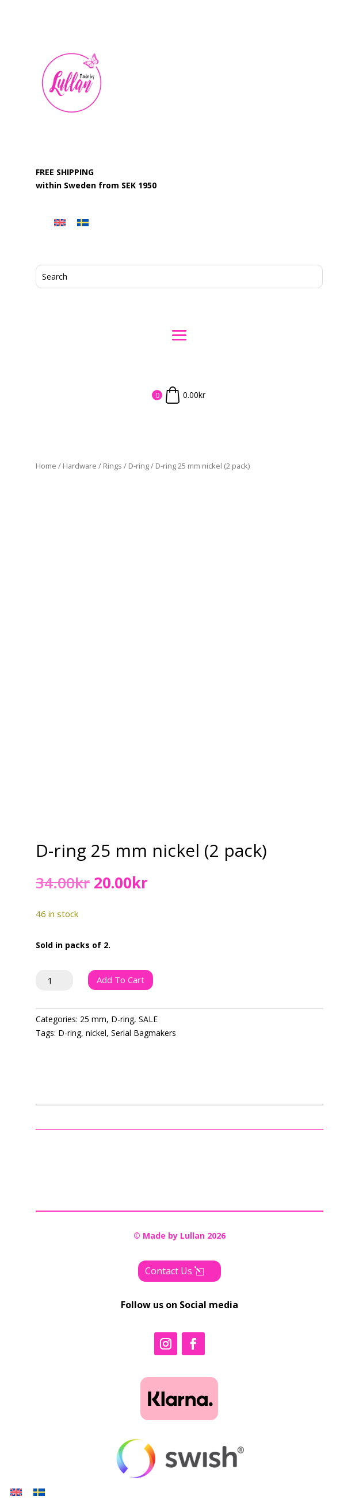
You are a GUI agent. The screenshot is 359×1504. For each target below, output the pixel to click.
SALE (148, 1019)
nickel (96, 1032)
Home (46, 466)
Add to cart (120, 979)
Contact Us (168, 1271)
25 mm (93, 1019)
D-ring (138, 466)
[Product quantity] (54, 980)
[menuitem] (59, 222)
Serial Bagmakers (143, 1032)
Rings (112, 466)
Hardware (80, 466)
